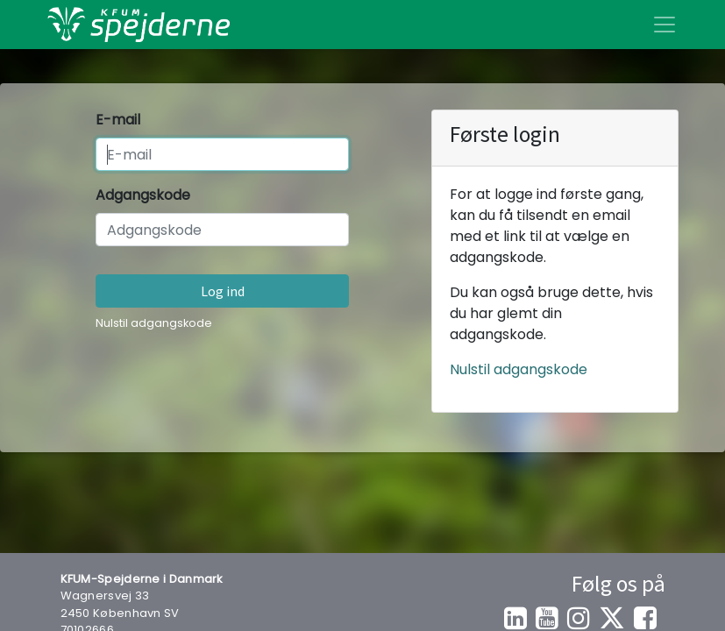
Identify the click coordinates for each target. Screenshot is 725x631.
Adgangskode (143, 195)
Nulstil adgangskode (154, 323)
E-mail (118, 120)
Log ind (223, 291)
